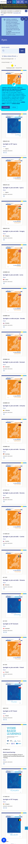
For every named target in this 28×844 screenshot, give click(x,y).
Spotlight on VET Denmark (10, 624)
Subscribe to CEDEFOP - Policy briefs (22, 19)
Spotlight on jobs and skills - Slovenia (13, 493)
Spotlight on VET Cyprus (10, 144)
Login (18, 2)
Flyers (4, 146)
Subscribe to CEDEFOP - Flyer (26, 19)
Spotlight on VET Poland (10, 711)
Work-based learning (9, 752)
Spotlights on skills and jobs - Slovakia (14, 318)
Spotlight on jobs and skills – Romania (14, 580)
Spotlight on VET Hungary (10, 799)
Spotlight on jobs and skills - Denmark (14, 362)
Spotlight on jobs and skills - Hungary (14, 231)
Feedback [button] (26, 828)
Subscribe (8, 32)
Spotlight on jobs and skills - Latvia (13, 275)
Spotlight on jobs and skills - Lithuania (14, 406)
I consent (5, 107)
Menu (26, 1)
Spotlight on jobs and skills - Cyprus (13, 187)
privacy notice (16, 103)
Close (26, 11)
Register (22, 2)
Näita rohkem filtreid (10, 56)
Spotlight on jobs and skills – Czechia (13, 536)
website (9, 31)
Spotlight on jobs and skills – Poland (13, 667)
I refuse (14, 107)
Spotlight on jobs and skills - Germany (14, 449)
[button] (3, 840)
